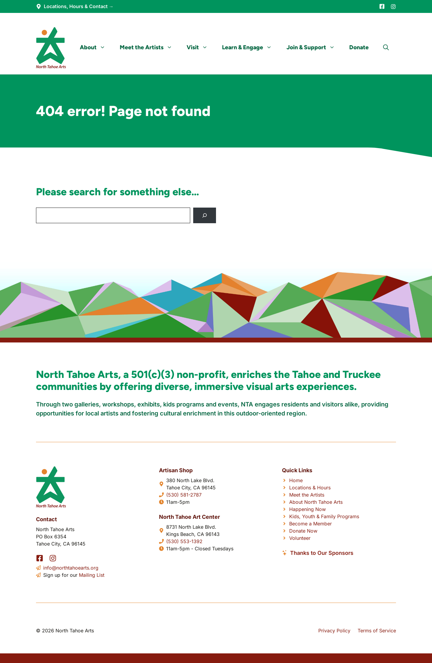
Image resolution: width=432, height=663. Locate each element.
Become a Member (310, 524)
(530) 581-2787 (184, 495)
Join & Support (314, 47)
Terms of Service (377, 631)
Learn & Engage (250, 47)
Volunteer (299, 538)
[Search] (204, 215)
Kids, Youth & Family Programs (324, 516)
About (96, 47)
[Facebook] (382, 6)
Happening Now (307, 509)
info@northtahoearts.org (70, 568)
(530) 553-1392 (184, 541)
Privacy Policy (334, 631)
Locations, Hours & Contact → (79, 6)
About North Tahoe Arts (316, 502)
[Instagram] (393, 6)
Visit (201, 47)
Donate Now (303, 531)
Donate (359, 47)
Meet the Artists (149, 47)
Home (296, 480)
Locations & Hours (310, 488)
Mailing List (91, 575)
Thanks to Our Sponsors (321, 553)
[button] (386, 47)
